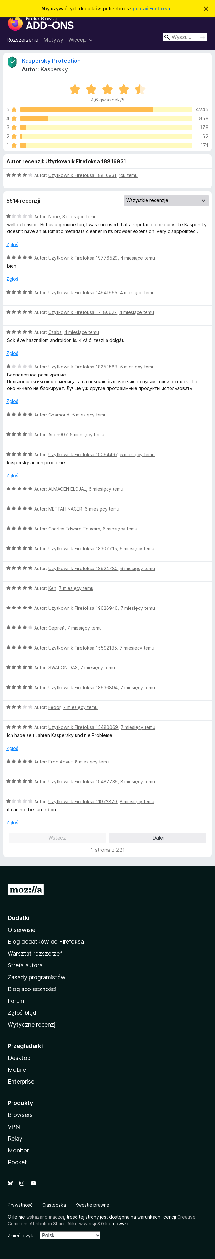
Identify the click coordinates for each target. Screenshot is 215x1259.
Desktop (19, 1057)
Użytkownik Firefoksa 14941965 (82, 292)
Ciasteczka (54, 1204)
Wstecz (57, 838)
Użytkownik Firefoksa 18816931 (82, 175)
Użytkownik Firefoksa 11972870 (82, 801)
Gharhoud (58, 414)
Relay (15, 1138)
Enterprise (21, 1081)
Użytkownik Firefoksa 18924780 (83, 568)
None (54, 216)
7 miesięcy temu (76, 588)
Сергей (56, 628)
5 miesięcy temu (137, 366)
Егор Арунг (60, 761)
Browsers (20, 1114)
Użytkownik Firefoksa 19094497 (82, 454)
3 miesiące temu (79, 216)
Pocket (17, 1162)
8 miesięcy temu (92, 761)
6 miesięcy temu (106, 489)
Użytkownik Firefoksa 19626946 (83, 608)
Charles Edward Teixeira (74, 528)
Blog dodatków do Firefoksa (46, 941)
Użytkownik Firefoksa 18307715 (82, 548)
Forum (16, 1000)
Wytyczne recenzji (32, 1024)
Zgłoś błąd (22, 1012)
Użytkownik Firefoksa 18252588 (82, 366)
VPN (14, 1126)
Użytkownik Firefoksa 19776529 (83, 258)
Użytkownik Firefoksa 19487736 (83, 781)
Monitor (18, 1150)
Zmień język (20, 1235)
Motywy (53, 39)
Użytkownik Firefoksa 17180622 (82, 312)
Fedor (54, 707)
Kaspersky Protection (51, 60)
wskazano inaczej (45, 1217)
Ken (52, 588)
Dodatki (18, 918)
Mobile (17, 1069)
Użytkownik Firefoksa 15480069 (83, 727)
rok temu (128, 175)
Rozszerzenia (22, 39)
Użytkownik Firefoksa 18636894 (83, 687)
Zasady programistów (37, 977)
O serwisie (21, 929)
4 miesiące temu (137, 258)
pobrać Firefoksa (151, 8)
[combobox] (185, 37)
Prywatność (20, 1204)
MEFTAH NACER (65, 509)
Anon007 (57, 434)
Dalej (158, 838)
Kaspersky (54, 69)
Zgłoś (12, 244)
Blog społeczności (32, 989)
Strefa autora (25, 965)
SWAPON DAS (63, 667)
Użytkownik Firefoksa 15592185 (82, 647)
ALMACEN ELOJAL (67, 489)
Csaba (55, 332)
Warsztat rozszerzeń (35, 953)
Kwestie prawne (92, 1204)
